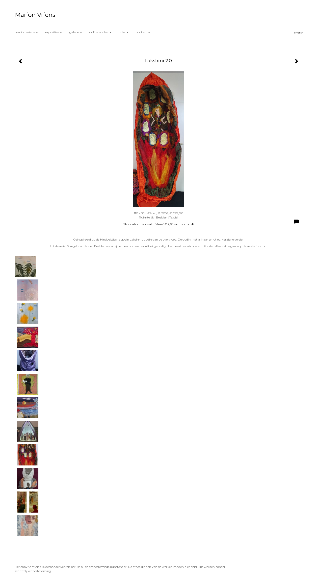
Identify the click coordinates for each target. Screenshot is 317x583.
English (298, 32)
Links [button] (124, 32)
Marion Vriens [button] (26, 32)
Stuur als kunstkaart (158, 224)
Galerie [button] (75, 32)
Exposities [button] (53, 32)
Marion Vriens (35, 14)
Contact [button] (143, 32)
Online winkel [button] (100, 32)
